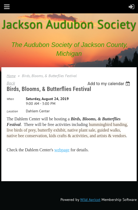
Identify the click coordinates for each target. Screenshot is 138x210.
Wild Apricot (90, 199)
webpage (62, 150)
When (10, 99)
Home (11, 75)
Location (12, 111)
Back (11, 83)
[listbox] (109, 83)
